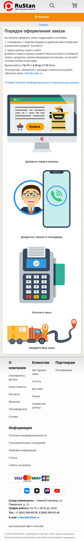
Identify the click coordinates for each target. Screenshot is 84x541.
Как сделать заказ (39, 372)
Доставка (37, 388)
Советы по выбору (20, 465)
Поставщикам (64, 370)
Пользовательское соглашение (27, 442)
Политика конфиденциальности (28, 435)
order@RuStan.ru (28, 517)
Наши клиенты (17, 386)
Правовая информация (22, 450)
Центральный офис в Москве (26, 526)
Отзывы (13, 416)
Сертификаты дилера (17, 377)
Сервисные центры (39, 405)
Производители (18, 409)
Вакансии (14, 401)
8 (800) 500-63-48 (49, 512)
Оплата (36, 381)
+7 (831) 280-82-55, (27, 512)
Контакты (14, 394)
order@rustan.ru (33, 73)
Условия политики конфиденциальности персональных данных (42, 82)
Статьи (13, 457)
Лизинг (36, 396)
